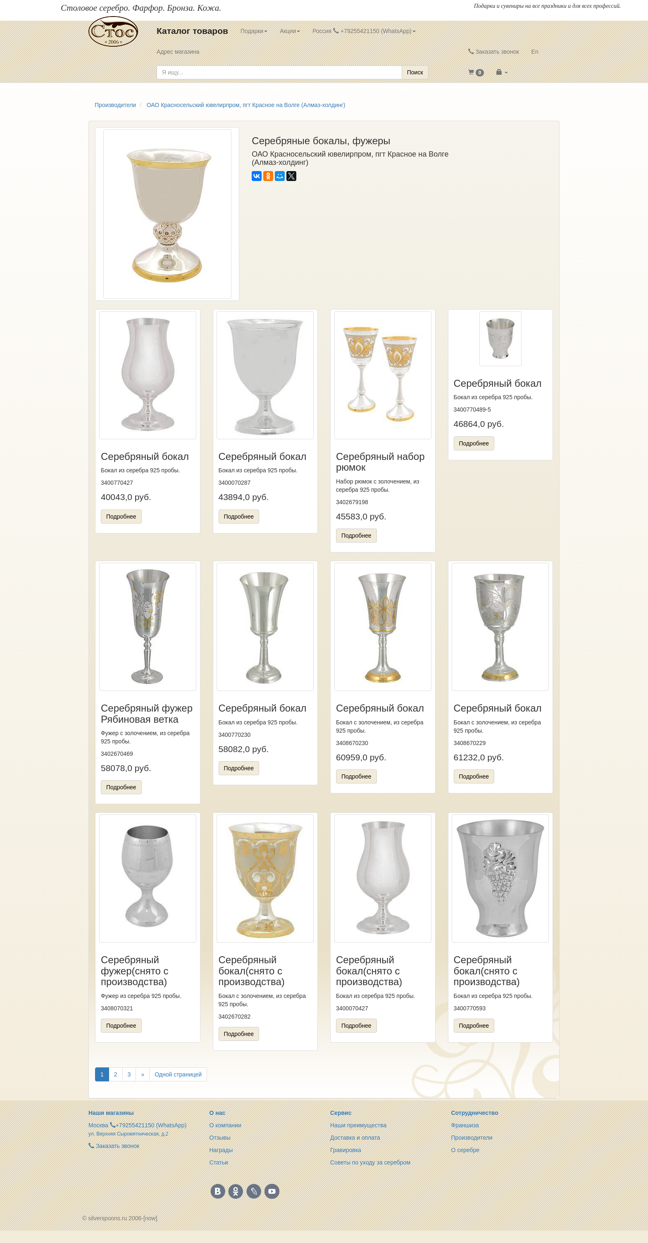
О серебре (465, 1150)
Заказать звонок (493, 51)
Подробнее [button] (121, 516)
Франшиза (465, 1125)
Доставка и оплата (355, 1137)
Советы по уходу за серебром (370, 1162)
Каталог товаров (192, 31)
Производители (472, 1137)
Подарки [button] (254, 31)
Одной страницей (178, 1074)
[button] (476, 72)
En (534, 51)
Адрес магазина (178, 51)
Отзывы (220, 1137)
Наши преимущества (358, 1125)
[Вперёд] (143, 1074)
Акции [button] (290, 31)
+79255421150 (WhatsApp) (151, 1125)
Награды (221, 1150)
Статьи (219, 1162)
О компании (225, 1125)
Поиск (415, 72)
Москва (98, 1125)
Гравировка (345, 1150)
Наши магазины (111, 1113)
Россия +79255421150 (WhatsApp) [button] (363, 31)
